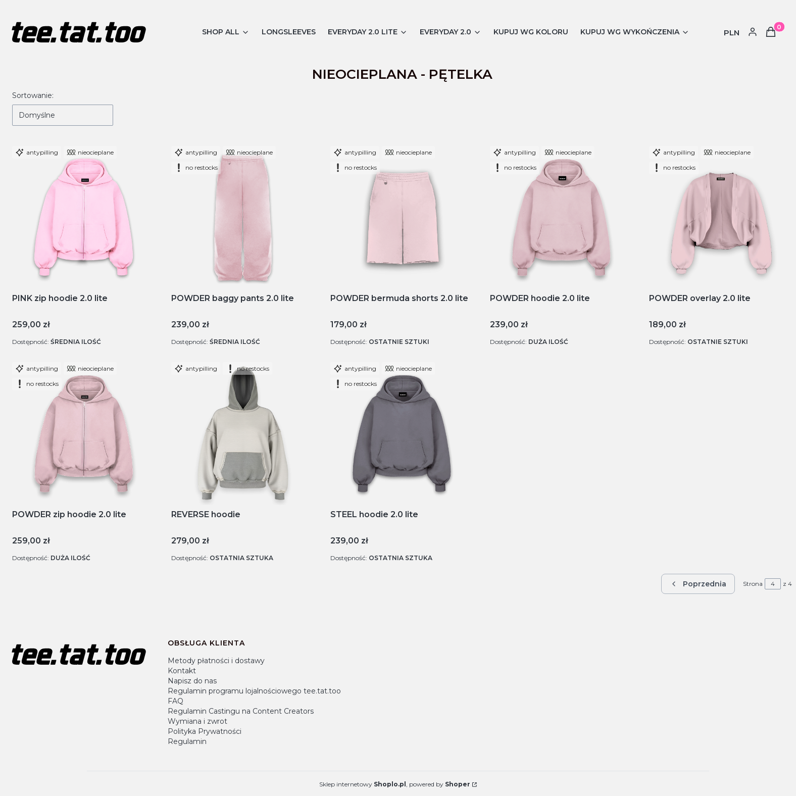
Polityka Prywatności (204, 731)
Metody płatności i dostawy (216, 660)
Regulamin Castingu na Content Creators (241, 711)
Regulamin (187, 741)
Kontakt (182, 670)
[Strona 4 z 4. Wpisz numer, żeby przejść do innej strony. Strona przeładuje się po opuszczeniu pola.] (773, 583)
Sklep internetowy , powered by (394, 784)
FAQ (175, 701)
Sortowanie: (33, 95)
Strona (753, 583)
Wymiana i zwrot (197, 721)
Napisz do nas (192, 680)
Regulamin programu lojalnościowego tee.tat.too (254, 690)
